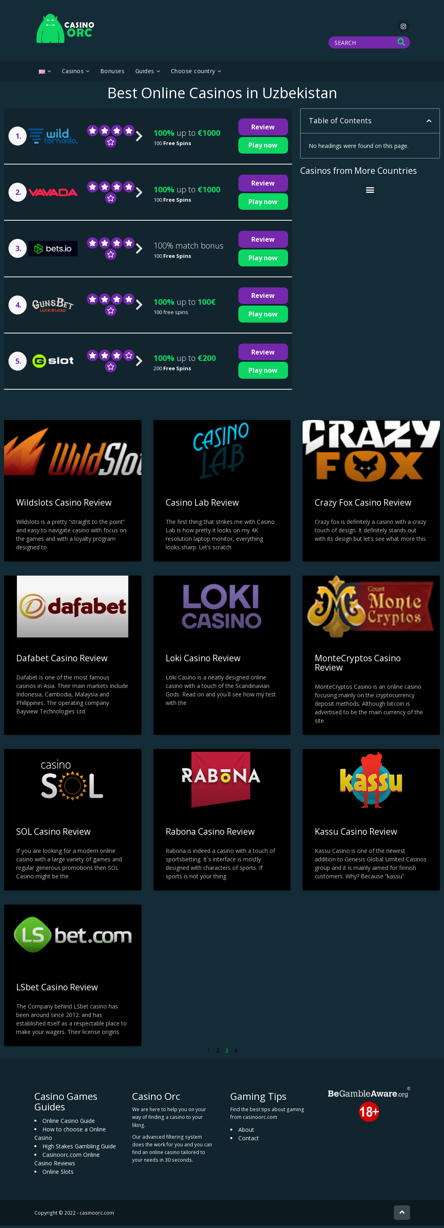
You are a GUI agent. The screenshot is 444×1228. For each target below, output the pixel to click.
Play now (263, 147)
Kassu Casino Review (356, 834)
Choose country (193, 73)
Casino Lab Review (202, 505)
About (246, 1131)
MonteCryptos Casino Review (358, 665)
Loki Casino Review (203, 660)
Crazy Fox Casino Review (363, 505)
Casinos (73, 73)
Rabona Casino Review (210, 834)
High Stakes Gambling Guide (79, 1148)
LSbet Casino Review (57, 989)
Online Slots (58, 1173)
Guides (144, 73)
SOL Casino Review (53, 834)
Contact (248, 1140)
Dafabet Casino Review (61, 660)
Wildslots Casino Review (64, 505)
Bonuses (112, 73)
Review (263, 129)
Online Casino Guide (68, 1123)
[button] (429, 123)
